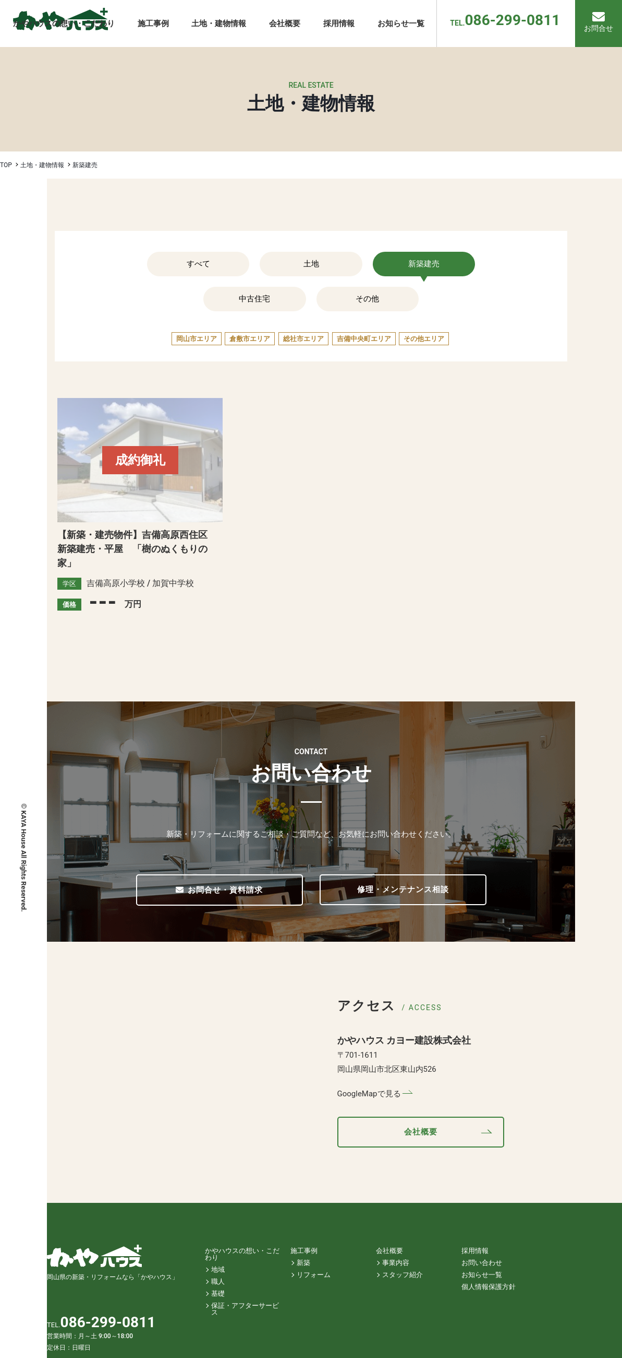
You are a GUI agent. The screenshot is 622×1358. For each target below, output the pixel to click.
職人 (218, 1281)
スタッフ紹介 (402, 1275)
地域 (218, 1269)
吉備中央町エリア (364, 339)
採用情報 (475, 1251)
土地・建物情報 (42, 165)
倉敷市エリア (249, 339)
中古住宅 (254, 298)
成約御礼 (140, 460)
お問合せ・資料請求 (219, 890)
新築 (303, 1263)
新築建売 (424, 263)
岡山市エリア (196, 339)
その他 (367, 298)
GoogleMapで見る (369, 1093)
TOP (6, 165)
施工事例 (304, 1251)
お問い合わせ (481, 1263)
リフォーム (314, 1275)
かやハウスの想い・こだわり (242, 1254)
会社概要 (420, 1132)
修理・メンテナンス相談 (403, 889)
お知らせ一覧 (481, 1275)
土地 (311, 263)
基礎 (218, 1293)
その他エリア (424, 339)
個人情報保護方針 (488, 1287)
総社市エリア (303, 339)
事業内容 (395, 1263)
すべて (198, 263)
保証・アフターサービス (245, 1309)
